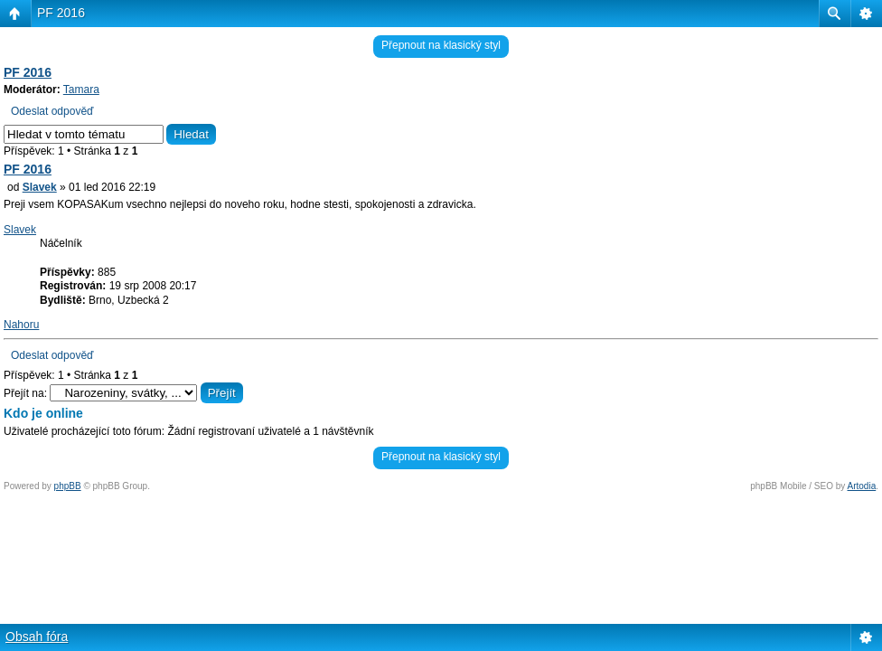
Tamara (81, 89)
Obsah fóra (36, 636)
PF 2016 (61, 12)
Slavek (40, 187)
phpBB (67, 486)
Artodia (862, 486)
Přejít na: (25, 393)
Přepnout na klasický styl (441, 45)
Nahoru (21, 324)
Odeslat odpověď (52, 111)
